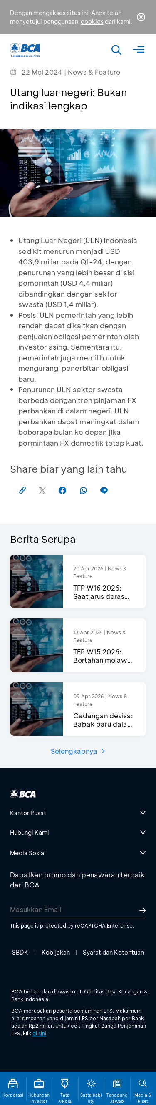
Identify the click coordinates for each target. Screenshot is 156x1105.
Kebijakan (56, 952)
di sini (39, 1033)
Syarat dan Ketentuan (113, 952)
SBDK (20, 952)
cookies (92, 21)
